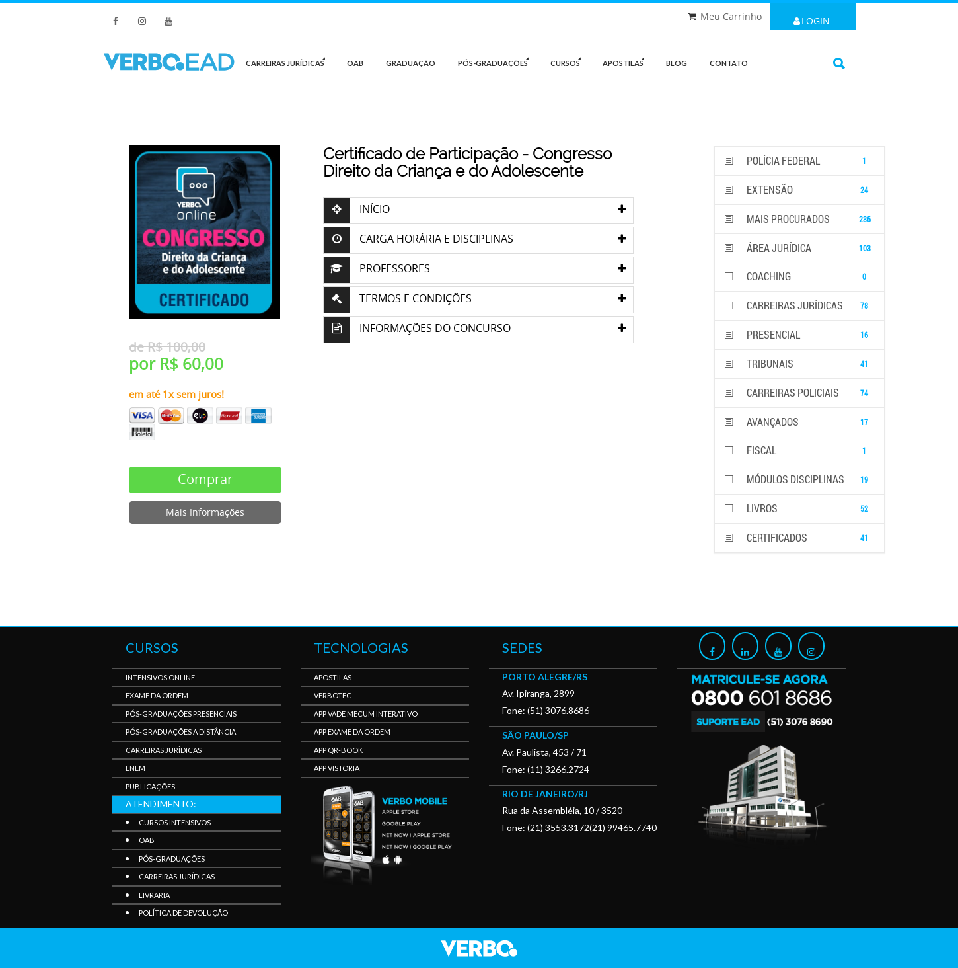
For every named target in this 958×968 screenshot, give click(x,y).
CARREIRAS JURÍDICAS (289, 60)
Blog (676, 63)
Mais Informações (205, 512)
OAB (355, 63)
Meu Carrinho (731, 16)
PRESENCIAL (799, 335)
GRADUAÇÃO (410, 63)
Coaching (799, 276)
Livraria (154, 895)
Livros (799, 508)
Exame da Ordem (157, 695)
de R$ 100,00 (167, 347)
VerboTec (332, 695)
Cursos (568, 60)
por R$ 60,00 (176, 364)
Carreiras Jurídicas (799, 305)
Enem (135, 768)
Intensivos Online (160, 677)
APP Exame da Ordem (352, 731)
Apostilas (627, 60)
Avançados (799, 422)
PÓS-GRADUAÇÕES (496, 60)
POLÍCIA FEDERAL (799, 161)
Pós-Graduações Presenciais (181, 713)
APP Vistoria (336, 768)
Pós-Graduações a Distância (181, 731)
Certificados (799, 537)
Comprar (205, 479)
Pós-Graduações (172, 858)
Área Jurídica (799, 248)
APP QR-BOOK (338, 750)
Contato (729, 63)
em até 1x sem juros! (176, 394)
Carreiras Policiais (799, 393)
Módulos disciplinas (799, 479)
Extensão (799, 190)
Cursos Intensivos (175, 822)
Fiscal (799, 450)
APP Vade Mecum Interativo (366, 713)
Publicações (150, 786)
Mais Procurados (799, 219)
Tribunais (799, 364)
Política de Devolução (183, 912)
